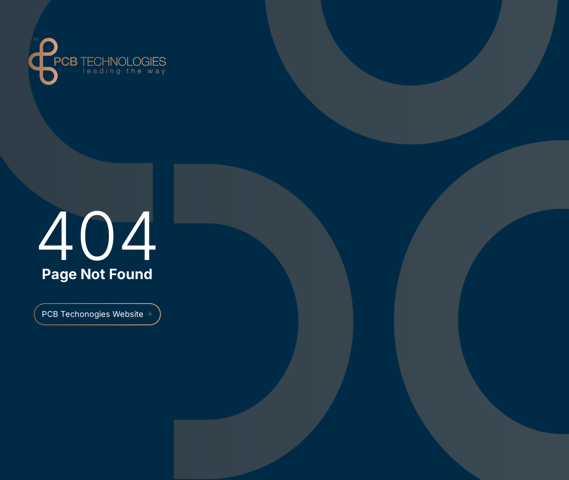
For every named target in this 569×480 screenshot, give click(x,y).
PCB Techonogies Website (97, 314)
